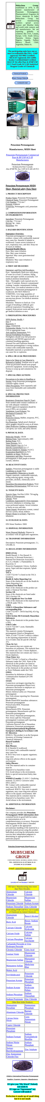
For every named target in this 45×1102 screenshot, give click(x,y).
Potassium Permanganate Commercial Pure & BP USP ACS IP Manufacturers (22, 157)
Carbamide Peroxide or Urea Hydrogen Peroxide (18, 945)
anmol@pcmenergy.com (25, 868)
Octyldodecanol (13, 975)
